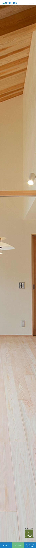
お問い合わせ (18, 545)
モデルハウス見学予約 (30, 545)
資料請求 (6, 545)
